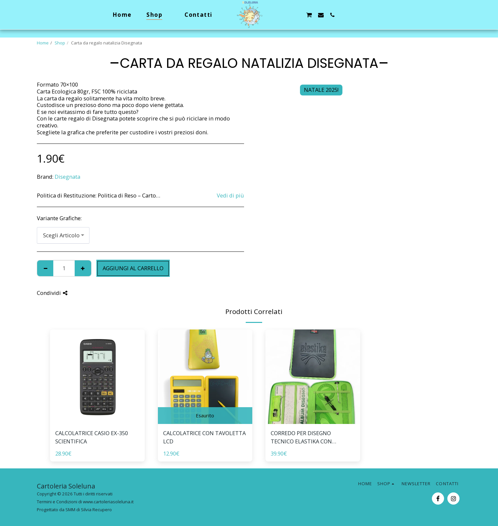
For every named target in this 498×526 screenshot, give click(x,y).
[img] (97, 376)
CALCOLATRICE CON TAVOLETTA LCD (204, 437)
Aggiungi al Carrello (133, 268)
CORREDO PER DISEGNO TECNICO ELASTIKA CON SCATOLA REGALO (301, 437)
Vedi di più (230, 195)
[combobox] (63, 235)
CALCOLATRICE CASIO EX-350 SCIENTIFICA (91, 437)
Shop (60, 43)
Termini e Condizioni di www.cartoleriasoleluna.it (85, 502)
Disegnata (67, 176)
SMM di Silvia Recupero (88, 510)
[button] (285, 15)
